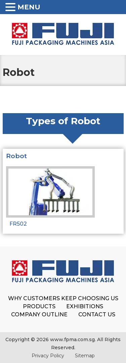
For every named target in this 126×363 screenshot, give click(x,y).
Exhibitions (84, 306)
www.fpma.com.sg (72, 339)
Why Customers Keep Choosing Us (63, 298)
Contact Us (96, 314)
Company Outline (39, 314)
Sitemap (85, 356)
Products (39, 306)
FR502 (18, 224)
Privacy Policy (48, 356)
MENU (28, 7)
